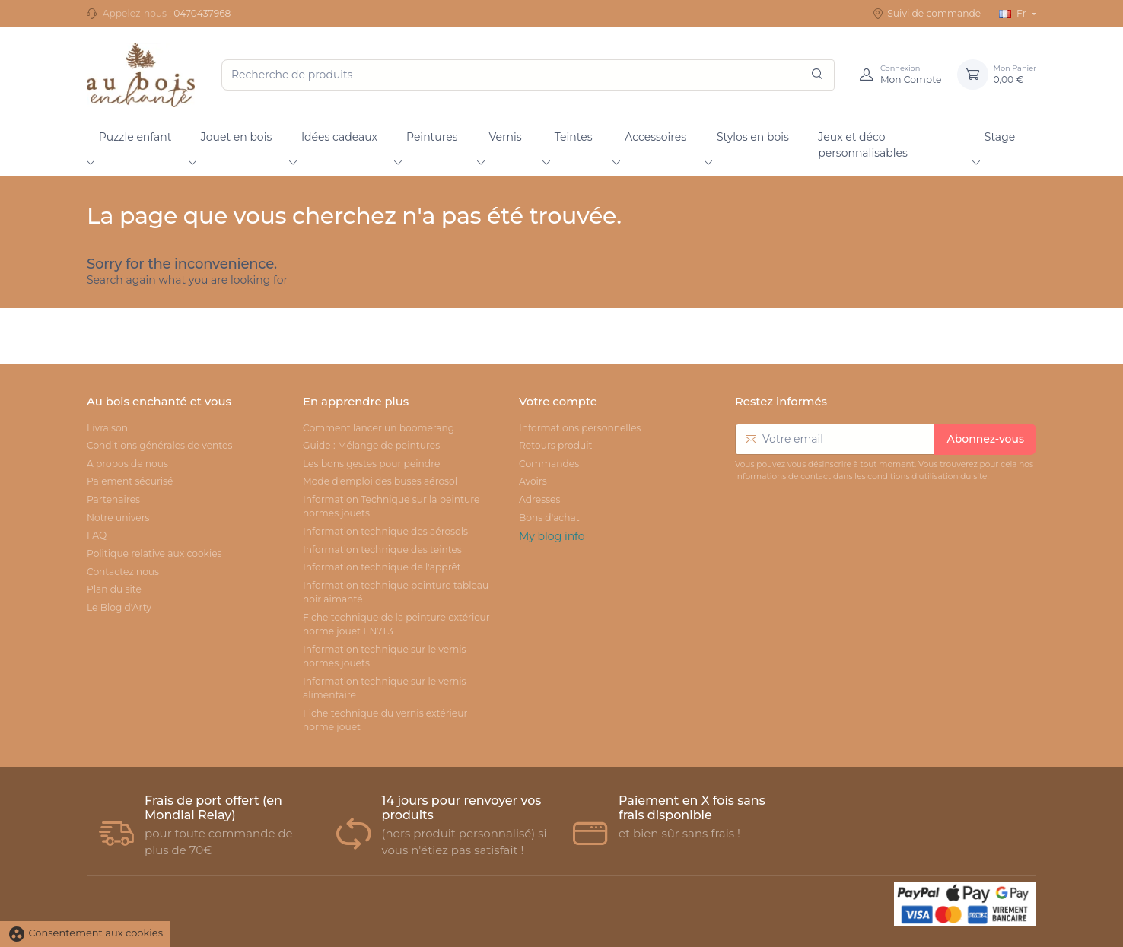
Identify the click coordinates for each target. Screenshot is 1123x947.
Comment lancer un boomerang (378, 428)
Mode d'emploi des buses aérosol (380, 481)
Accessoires (655, 137)
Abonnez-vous (985, 439)
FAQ (97, 535)
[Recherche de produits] (528, 75)
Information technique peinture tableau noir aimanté (395, 592)
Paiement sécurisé (130, 481)
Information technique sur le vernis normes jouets (384, 656)
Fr (1013, 13)
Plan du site (114, 589)
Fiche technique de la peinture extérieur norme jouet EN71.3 (396, 624)
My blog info (552, 536)
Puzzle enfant (135, 137)
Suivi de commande (927, 14)
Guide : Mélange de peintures (371, 445)
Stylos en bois (753, 137)
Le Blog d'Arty (119, 607)
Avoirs (533, 481)
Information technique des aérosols (385, 531)
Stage (1000, 137)
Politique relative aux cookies (154, 553)
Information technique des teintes (382, 549)
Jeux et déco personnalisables (863, 145)
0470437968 (202, 13)
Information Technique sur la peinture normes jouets (391, 506)
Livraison (107, 428)
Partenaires (113, 499)
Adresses (540, 499)
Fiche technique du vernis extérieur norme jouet (385, 719)
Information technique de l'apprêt (382, 567)
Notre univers (118, 517)
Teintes (574, 137)
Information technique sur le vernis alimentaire (384, 688)
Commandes (549, 463)
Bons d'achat (549, 517)
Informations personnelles (580, 428)
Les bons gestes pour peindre (371, 463)
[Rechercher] (817, 75)
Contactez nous (123, 571)
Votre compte (558, 401)
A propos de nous (127, 463)
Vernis (504, 137)
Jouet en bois (236, 137)
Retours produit (555, 445)
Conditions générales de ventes (159, 445)
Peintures (431, 137)
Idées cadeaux (339, 137)
